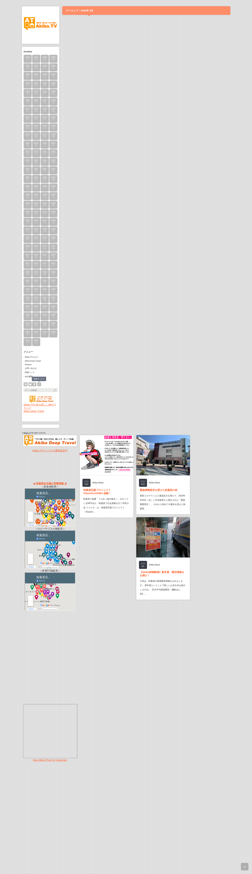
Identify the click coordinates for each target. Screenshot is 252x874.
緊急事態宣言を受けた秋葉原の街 (158, 490)
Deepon (28, 364)
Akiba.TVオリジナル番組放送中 (50, 450)
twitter (30, 384)
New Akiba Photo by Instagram (50, 760)
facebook (34, 384)
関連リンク (30, 372)
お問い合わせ (31, 368)
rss (26, 384)
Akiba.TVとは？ (32, 357)
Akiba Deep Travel (33, 361)
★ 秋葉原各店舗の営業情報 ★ (50, 483)
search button (39, 384)
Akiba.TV (27, 433)
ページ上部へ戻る (244, 866)
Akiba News (98, 482)
